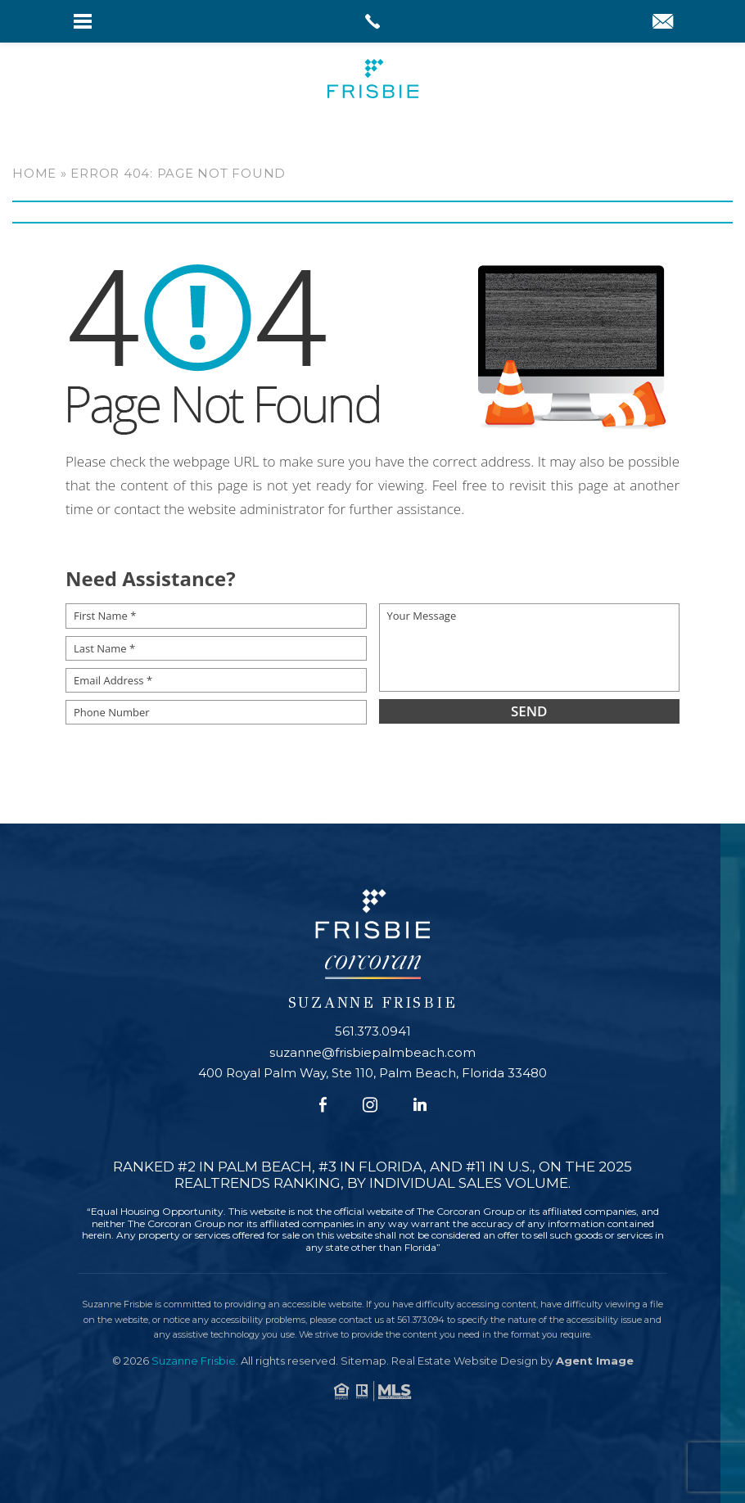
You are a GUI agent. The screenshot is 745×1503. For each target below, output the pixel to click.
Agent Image (595, 1360)
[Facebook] (323, 1105)
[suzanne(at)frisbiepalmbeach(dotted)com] (662, 23)
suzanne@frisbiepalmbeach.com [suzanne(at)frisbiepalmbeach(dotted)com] (372, 1051)
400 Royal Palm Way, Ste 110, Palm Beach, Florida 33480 (372, 1072)
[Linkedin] (420, 1105)
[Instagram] (370, 1105)
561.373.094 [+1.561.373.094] (421, 1319)
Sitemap (363, 1360)
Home (34, 173)
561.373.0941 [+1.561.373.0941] (373, 1031)
